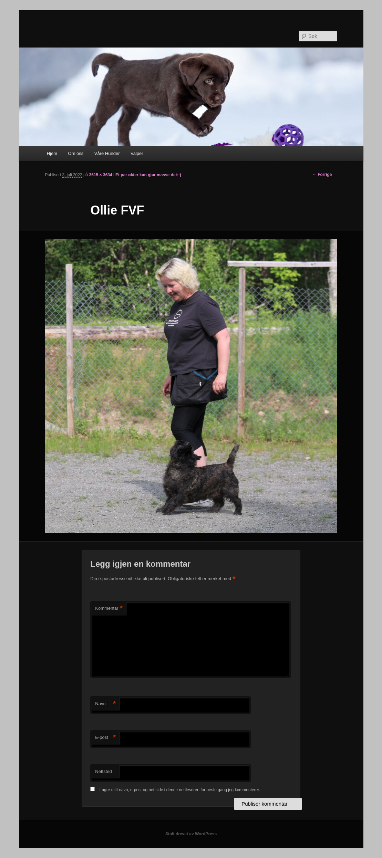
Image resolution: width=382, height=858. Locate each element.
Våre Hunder (107, 153)
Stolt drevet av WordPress (191, 833)
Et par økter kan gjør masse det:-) (148, 174)
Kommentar (109, 609)
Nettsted (103, 771)
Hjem (52, 153)
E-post (105, 738)
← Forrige (322, 174)
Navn (105, 704)
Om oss (76, 153)
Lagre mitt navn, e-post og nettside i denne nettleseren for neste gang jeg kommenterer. (180, 789)
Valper (137, 153)
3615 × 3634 (100, 174)
